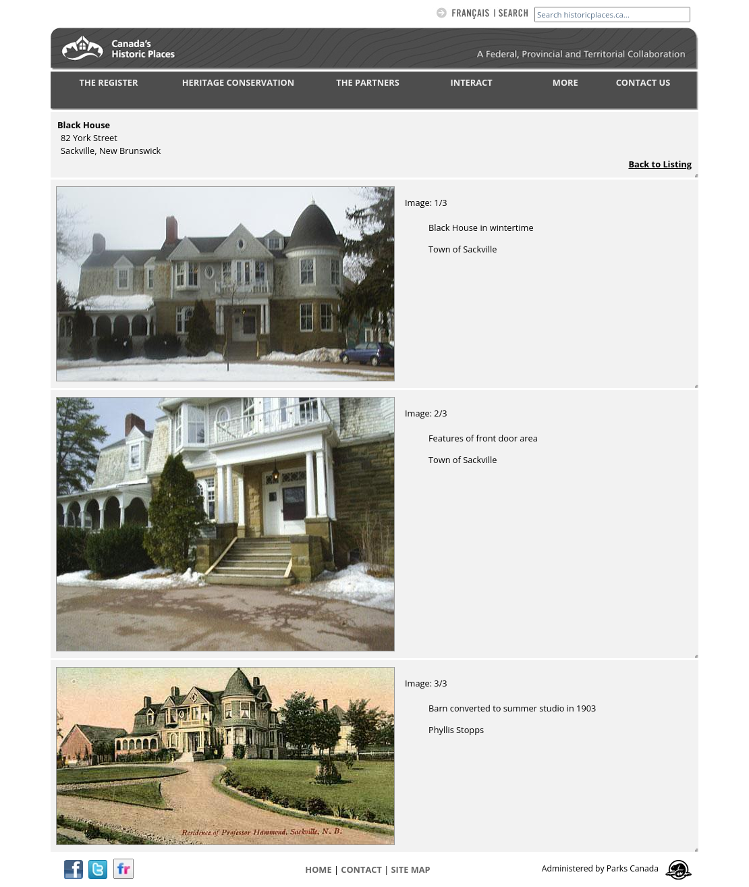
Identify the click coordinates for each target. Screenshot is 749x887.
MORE (565, 82)
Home (318, 869)
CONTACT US (643, 82)
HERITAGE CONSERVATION (238, 82)
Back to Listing (660, 164)
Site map (411, 869)
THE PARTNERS (367, 82)
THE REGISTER (109, 82)
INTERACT (472, 82)
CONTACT (361, 869)
